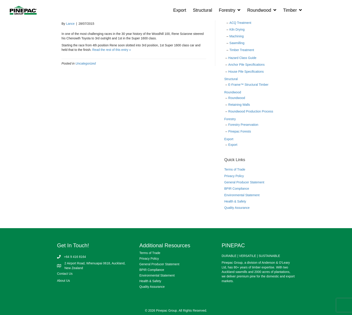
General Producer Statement (244, 182)
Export (228, 139)
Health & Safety (235, 201)
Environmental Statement (242, 195)
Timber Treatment (241, 50)
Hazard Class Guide (242, 58)
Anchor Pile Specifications (246, 64)
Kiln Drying (237, 29)
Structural (231, 79)
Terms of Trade (234, 169)
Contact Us (65, 273)
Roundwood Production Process (250, 111)
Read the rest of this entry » (111, 50)
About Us (63, 280)
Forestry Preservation (243, 124)
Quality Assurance (237, 207)
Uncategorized (85, 63)
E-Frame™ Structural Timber (248, 84)
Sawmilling (236, 43)
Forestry (230, 119)
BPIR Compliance (236, 188)
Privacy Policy (234, 176)
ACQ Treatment (240, 23)
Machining (236, 36)
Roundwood (232, 92)
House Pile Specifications (246, 71)
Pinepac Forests (239, 131)
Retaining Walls (239, 104)
